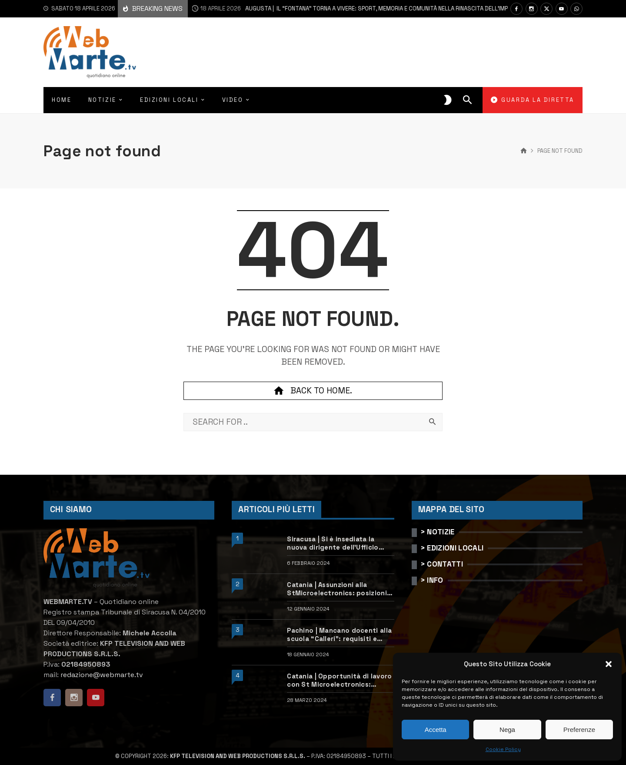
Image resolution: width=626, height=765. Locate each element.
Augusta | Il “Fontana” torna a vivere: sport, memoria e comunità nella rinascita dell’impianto (340, 8)
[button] (608, 664)
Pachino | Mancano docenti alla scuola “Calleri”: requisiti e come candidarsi (339, 634)
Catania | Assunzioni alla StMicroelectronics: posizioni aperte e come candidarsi (337, 588)
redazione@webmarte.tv (101, 674)
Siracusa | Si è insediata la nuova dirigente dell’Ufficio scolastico (332, 543)
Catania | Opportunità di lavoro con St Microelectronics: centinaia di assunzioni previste (340, 680)
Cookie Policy (503, 749)
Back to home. (313, 390)
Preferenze (579, 729)
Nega (507, 729)
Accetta (435, 729)
